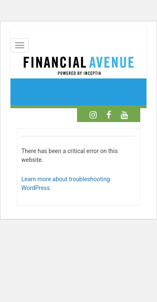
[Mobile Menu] (19, 45)
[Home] (78, 67)
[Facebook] (108, 115)
